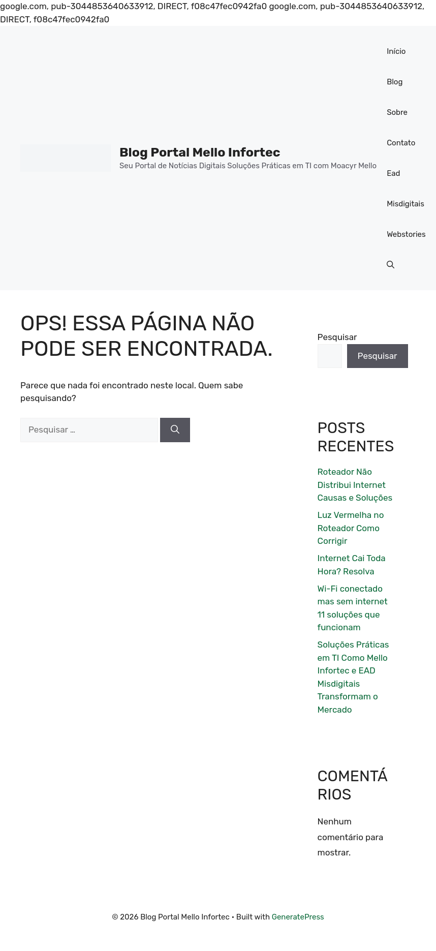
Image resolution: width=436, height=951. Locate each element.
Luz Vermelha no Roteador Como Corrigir (351, 528)
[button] (390, 265)
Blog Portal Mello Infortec (200, 152)
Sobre (397, 112)
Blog (394, 81)
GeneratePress (298, 917)
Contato (401, 142)
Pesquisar (337, 337)
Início (396, 51)
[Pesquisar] (175, 430)
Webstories (406, 234)
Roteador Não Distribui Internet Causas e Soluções (355, 485)
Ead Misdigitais (405, 188)
